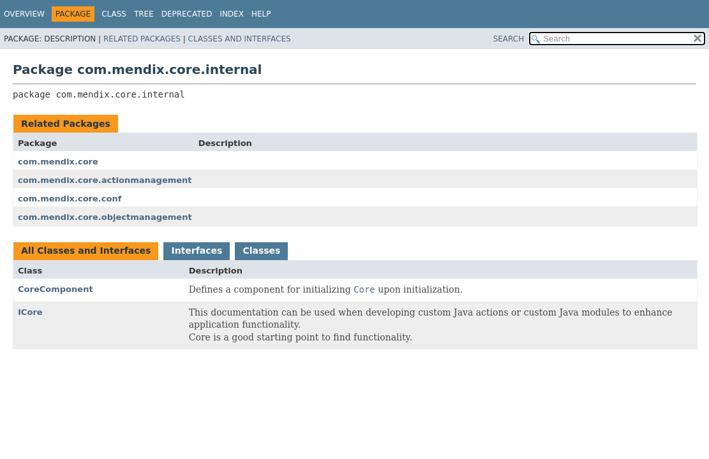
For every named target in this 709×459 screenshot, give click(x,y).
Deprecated (187, 14)
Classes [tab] (261, 250)
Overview (24, 14)
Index (232, 14)
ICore (30, 312)
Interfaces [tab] (196, 250)
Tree (144, 14)
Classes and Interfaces (239, 38)
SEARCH (509, 38)
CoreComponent (55, 289)
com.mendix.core (58, 161)
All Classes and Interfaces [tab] (86, 250)
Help (261, 14)
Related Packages (142, 38)
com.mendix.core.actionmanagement (105, 180)
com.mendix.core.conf (69, 198)
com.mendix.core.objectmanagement (105, 217)
